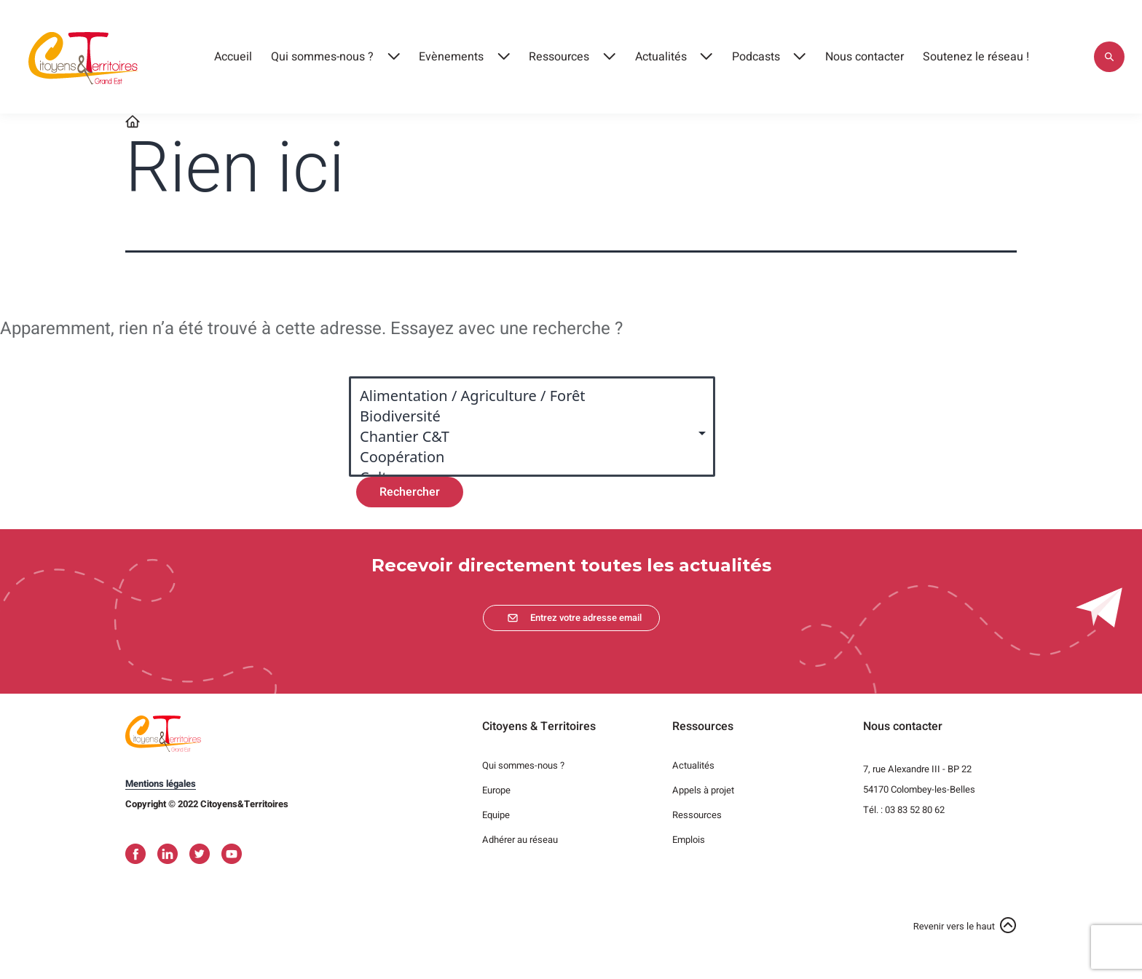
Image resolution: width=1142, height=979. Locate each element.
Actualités (661, 57)
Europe (496, 790)
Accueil (233, 57)
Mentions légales (160, 783)
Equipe (496, 815)
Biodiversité (524, 416)
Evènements (451, 57)
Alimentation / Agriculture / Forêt (524, 396)
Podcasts (756, 57)
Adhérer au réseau (520, 840)
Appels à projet (703, 790)
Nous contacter (864, 57)
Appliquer (1109, 56)
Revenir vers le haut (954, 926)
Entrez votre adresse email (586, 618)
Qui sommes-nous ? (322, 57)
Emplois (688, 840)
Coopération (524, 457)
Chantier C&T (524, 437)
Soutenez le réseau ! (976, 57)
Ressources (559, 57)
